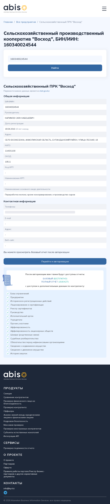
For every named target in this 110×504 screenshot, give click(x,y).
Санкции (8, 393)
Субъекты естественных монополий (21, 432)
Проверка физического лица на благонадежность (19, 402)
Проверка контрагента (15, 407)
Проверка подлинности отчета (19, 448)
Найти (55, 67)
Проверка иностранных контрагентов (22, 428)
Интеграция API (11, 436)
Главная (8, 21)
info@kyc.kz (9, 488)
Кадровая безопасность (16, 421)
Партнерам (9, 464)
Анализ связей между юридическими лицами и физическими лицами (22, 416)
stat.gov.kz (44, 91)
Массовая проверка (13, 425)
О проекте (9, 460)
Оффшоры (9, 411)
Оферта (7, 467)
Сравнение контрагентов (16, 397)
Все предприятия (26, 21)
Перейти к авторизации (55, 261)
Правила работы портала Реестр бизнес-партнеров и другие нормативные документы (24, 474)
